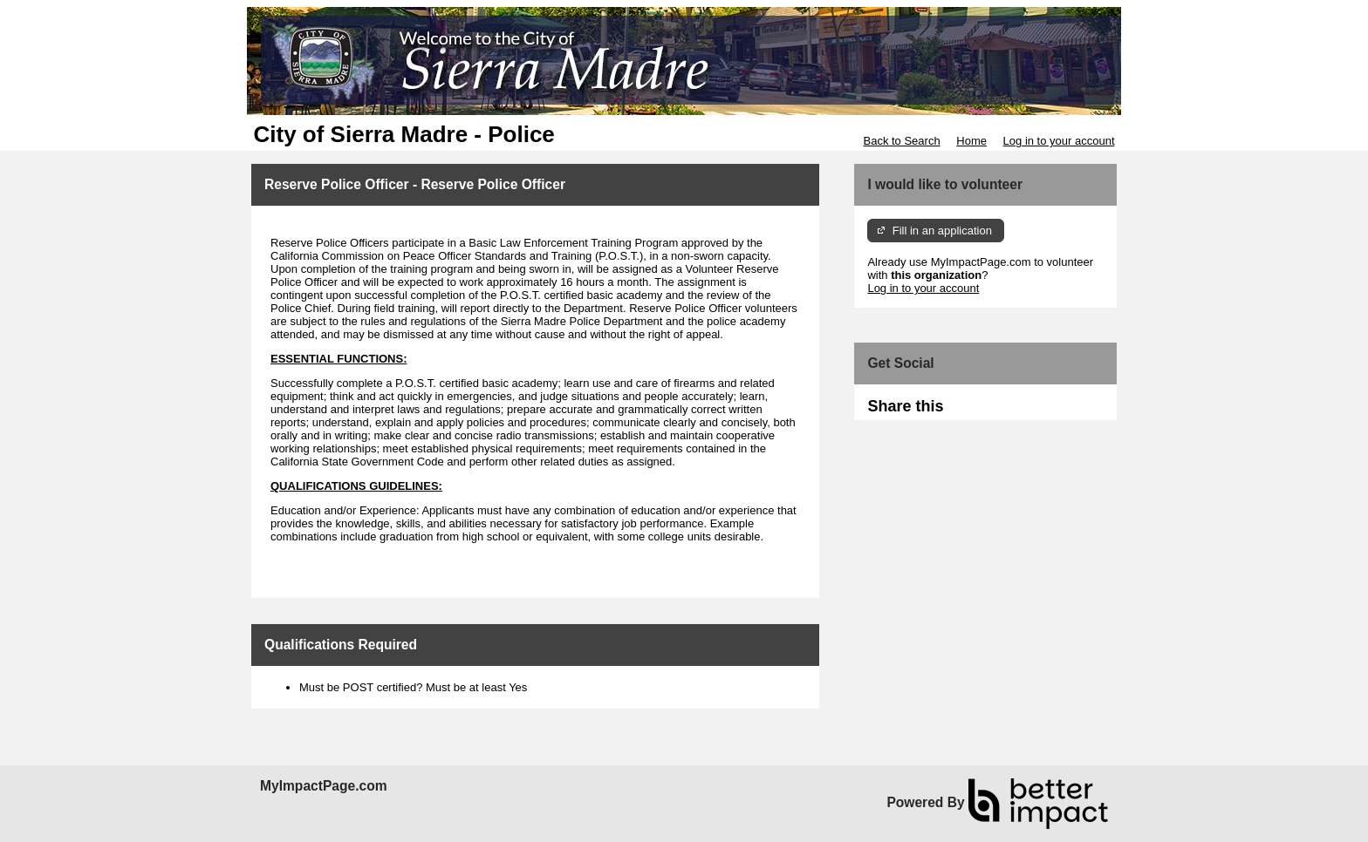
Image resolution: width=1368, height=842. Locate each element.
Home (971, 140)
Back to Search (901, 140)
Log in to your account (1059, 140)
